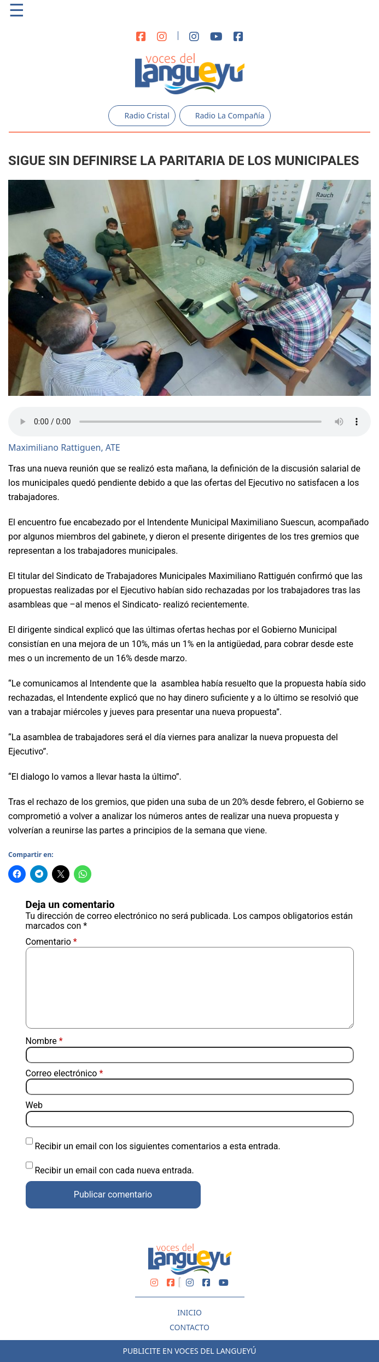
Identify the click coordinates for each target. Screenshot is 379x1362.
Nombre (44, 1041)
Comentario (51, 942)
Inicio (189, 1312)
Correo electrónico (64, 1074)
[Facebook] (141, 37)
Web (34, 1105)
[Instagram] (162, 37)
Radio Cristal (141, 115)
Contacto (189, 1327)
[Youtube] (216, 37)
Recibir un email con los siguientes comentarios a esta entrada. (157, 1146)
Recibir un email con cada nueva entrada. (114, 1170)
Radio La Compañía (225, 115)
